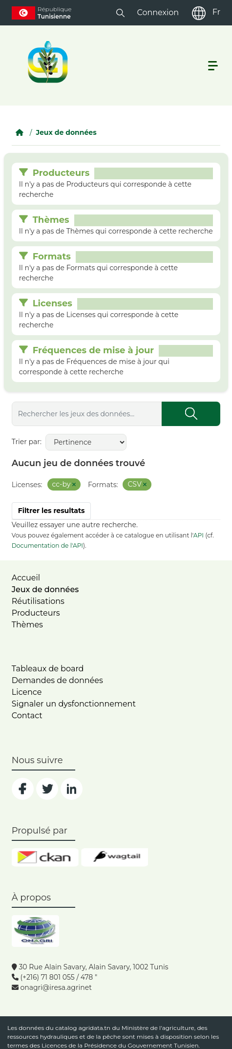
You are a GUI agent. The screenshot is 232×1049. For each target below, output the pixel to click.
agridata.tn (95, 1027)
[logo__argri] (47, 62)
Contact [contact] (27, 715)
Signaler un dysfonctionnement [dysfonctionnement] (74, 703)
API (198, 535)
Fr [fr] (216, 12)
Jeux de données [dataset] (45, 589)
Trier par (26, 441)
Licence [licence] (27, 692)
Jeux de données (66, 132)
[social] (23, 789)
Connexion (158, 12)
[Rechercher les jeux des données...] (87, 414)
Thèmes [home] (27, 624)
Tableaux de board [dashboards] (48, 668)
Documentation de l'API (47, 545)
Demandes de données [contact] (57, 680)
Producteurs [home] (36, 613)
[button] (120, 12)
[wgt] (114, 857)
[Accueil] (19, 132)
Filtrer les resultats (51, 510)
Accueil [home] (26, 577)
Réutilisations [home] (38, 601)
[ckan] (45, 857)
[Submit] (191, 414)
